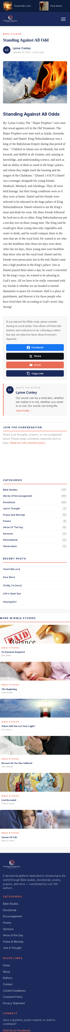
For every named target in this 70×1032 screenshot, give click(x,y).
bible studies (10, 474)
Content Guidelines (14, 975)
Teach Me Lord (11, 554)
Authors (7, 962)
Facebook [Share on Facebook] (35, 347)
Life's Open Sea (12, 578)
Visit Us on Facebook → (18, 1015)
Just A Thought (12, 932)
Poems (7, 907)
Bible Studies (10, 888)
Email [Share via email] (35, 365)
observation (10, 531)
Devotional (9, 895)
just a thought (11, 493)
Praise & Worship (13, 926)
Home (6, 950)
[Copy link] (35, 373)
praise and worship (14, 499)
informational (10, 524)
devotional (9, 487)
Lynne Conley (22, 48)
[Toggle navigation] (63, 19)
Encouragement (12, 901)
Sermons (8, 914)
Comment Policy (13, 981)
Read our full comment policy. (28, 442)
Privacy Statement (14, 988)
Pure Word (9, 562)
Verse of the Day (13, 920)
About (6, 956)
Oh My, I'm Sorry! (12, 570)
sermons (8, 518)
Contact (8, 969)
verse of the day (13, 512)
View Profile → (24, 410)
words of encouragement (17, 480)
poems (7, 506)
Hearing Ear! (10, 586)
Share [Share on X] (35, 356)
